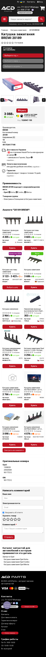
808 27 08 (23, 10)
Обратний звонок (25, 13)
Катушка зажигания (32, 270)
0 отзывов (19, 43)
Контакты (31, 2)
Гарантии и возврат (9, 620)
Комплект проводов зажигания (10, 231)
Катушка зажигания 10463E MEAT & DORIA (11, 389)
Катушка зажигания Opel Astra (16, 559)
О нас (3, 630)
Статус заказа (10, 633)
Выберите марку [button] (12, 61)
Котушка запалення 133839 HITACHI (10, 428)
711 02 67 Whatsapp (28, 7)
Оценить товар (9, 516)
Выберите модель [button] (13, 66)
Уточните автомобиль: (9, 49)
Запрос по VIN (29, 606)
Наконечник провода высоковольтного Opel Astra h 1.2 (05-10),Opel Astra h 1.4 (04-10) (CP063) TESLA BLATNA (33, 310)
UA (22, 2)
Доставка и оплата (9, 617)
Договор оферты (8, 624)
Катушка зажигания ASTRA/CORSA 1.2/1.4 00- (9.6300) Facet (32, 389)
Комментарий (10, 525)
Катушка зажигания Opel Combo (16, 562)
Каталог (4, 627)
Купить (22, 111)
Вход (40, 2)
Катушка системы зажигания (31, 231)
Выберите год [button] (11, 55)
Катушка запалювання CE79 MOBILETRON (11, 349)
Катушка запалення (10, 309)
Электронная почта (11, 503)
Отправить (8, 537)
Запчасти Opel (8, 557)
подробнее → (11, 160)
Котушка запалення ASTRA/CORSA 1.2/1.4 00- (32, 428)
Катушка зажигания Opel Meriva (16, 564)
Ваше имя (7, 494)
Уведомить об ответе (13, 513)
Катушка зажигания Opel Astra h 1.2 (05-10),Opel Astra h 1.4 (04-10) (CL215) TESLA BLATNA (34, 349)
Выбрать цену (12, 287)
